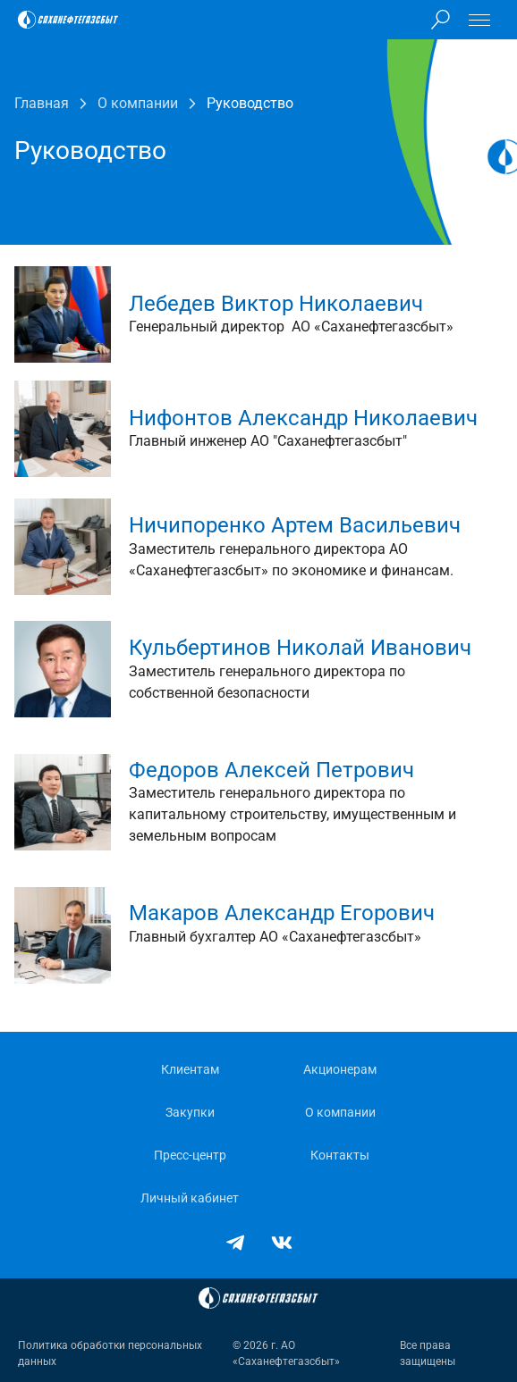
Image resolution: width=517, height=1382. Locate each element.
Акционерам (340, 1069)
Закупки (190, 1112)
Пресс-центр (190, 1155)
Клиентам (190, 1069)
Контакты (339, 1155)
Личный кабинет (189, 1198)
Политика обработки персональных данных (110, 1353)
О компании (340, 1112)
